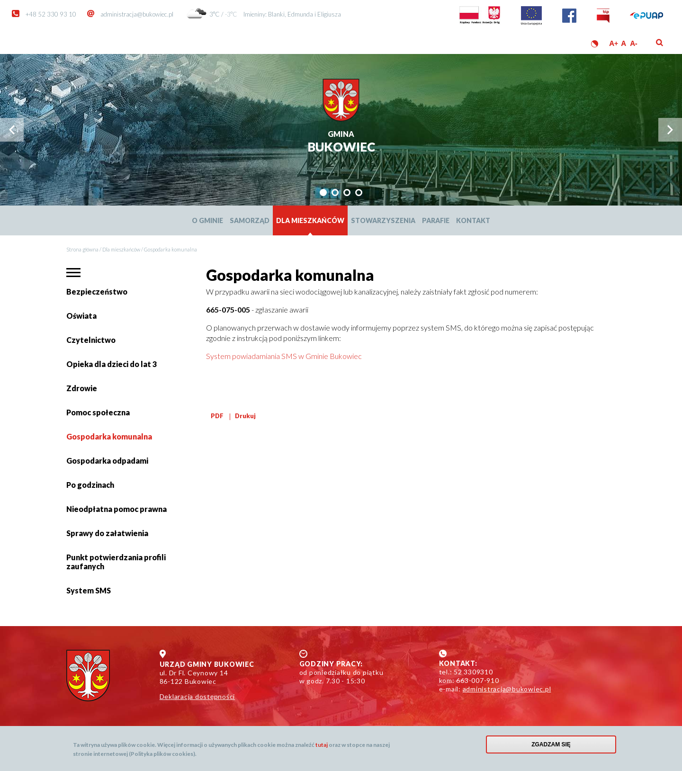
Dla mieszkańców (310, 220)
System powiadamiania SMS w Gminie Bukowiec (284, 355)
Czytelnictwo (91, 339)
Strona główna (82, 249)
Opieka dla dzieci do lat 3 (111, 363)
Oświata (82, 319)
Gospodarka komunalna (109, 436)
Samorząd (249, 220)
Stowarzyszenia (383, 220)
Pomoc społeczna (98, 412)
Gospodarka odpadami (107, 460)
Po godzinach (90, 484)
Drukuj (245, 416)
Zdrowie (81, 388)
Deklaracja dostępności (197, 696)
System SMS (88, 590)
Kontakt (473, 220)
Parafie (435, 220)
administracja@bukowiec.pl (136, 14)
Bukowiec (341, 142)
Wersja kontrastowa (594, 43)
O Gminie (207, 220)
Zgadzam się (551, 747)
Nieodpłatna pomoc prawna (116, 508)
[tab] (323, 192)
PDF (217, 416)
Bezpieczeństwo (96, 291)
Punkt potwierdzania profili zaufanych (116, 562)
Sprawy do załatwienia (107, 537)
